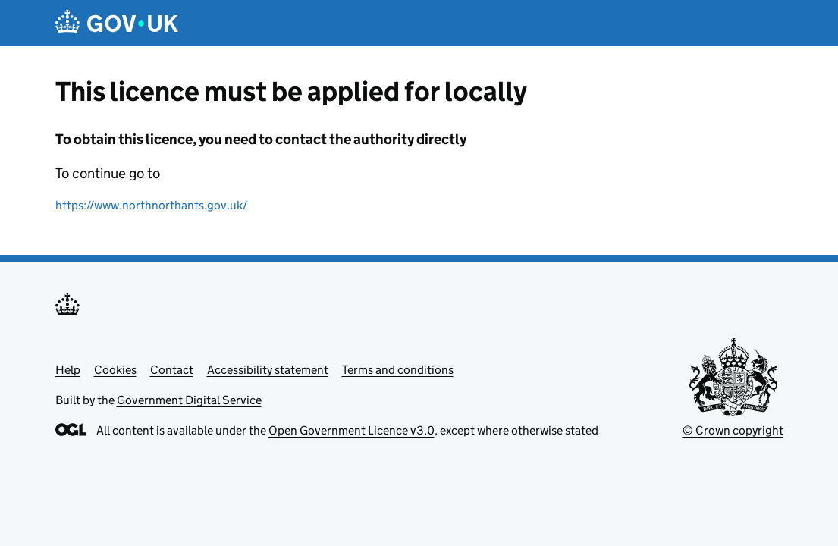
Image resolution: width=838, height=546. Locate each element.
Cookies (115, 369)
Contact (171, 369)
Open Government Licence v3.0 (351, 430)
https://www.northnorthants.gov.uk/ (151, 205)
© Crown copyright (733, 430)
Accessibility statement (267, 369)
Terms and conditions (398, 369)
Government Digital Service (189, 400)
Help (67, 369)
